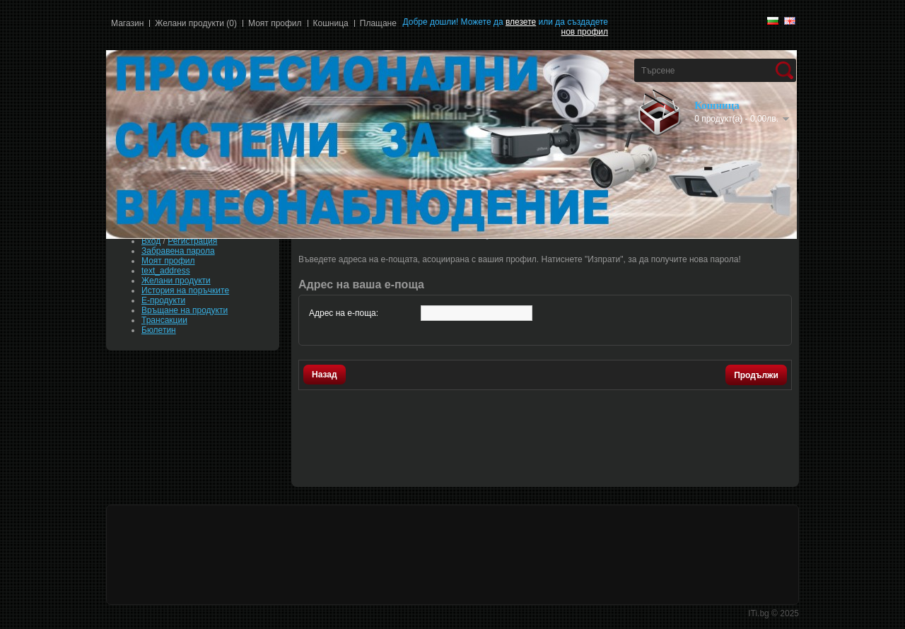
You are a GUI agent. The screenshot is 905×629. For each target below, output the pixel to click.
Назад (324, 375)
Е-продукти (163, 300)
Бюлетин (158, 330)
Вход (150, 241)
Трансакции (164, 320)
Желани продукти (176, 281)
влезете (521, 22)
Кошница (331, 23)
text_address (165, 271)
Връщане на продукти (184, 310)
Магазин (127, 23)
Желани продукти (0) (196, 23)
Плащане (378, 23)
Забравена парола (178, 251)
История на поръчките (185, 290)
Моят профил (275, 23)
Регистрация (192, 241)
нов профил (584, 32)
